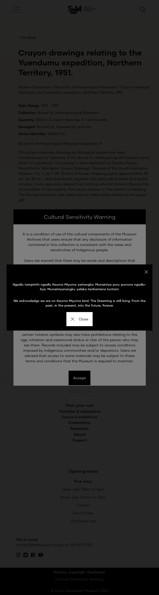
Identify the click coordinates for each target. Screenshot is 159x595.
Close (79, 319)
